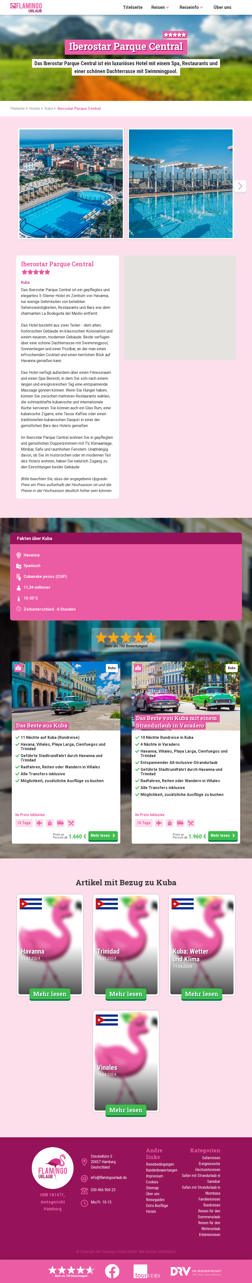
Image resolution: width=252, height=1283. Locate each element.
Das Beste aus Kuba (41, 725)
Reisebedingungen (158, 1164)
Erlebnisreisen (209, 1234)
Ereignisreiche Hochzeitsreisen (207, 1166)
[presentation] (240, 186)
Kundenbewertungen (158, 1170)
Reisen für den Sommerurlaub (209, 1214)
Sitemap (152, 1188)
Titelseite (132, 7)
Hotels (151, 1211)
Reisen (161, 7)
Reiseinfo (192, 7)
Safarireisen (211, 1158)
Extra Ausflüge (157, 1205)
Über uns (222, 7)
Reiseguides (155, 1199)
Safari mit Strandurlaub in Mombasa (201, 1190)
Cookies (152, 1182)
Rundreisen (211, 1205)
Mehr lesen (104, 836)
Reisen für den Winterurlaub (209, 1225)
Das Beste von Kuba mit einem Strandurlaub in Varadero (177, 721)
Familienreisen (209, 1199)
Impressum (154, 1176)
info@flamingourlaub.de (109, 1177)
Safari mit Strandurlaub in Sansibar (201, 1178)
